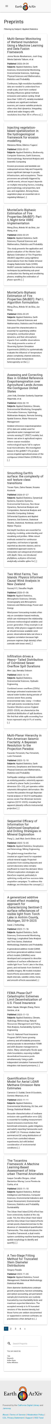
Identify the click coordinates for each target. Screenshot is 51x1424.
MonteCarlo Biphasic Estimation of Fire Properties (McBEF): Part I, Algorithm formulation (25, 297)
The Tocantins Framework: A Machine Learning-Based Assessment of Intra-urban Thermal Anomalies (25, 1167)
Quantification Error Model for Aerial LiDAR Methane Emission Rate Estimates (23, 1083)
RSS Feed (38, 1418)
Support (29, 1418)
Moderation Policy (35, 1414)
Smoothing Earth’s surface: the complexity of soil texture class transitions (25, 478)
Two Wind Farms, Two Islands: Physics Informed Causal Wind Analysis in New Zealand (25, 579)
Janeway (7, 1408)
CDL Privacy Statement (13, 1418)
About (5, 1414)
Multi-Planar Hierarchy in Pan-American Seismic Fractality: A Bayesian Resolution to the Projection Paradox (24, 742)
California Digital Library (28, 1405)
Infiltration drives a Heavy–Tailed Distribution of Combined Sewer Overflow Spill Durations (25, 661)
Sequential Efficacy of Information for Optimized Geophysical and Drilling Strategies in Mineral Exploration (24, 827)
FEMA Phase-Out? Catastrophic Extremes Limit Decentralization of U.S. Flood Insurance (24, 998)
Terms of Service (18, 1414)
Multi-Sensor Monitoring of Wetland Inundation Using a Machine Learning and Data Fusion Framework (25, 45)
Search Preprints (20, 1344)
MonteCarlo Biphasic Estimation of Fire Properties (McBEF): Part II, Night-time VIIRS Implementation (24, 216)
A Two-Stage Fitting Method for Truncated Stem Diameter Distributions (22, 1260)
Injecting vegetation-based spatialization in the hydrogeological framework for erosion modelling (22, 134)
